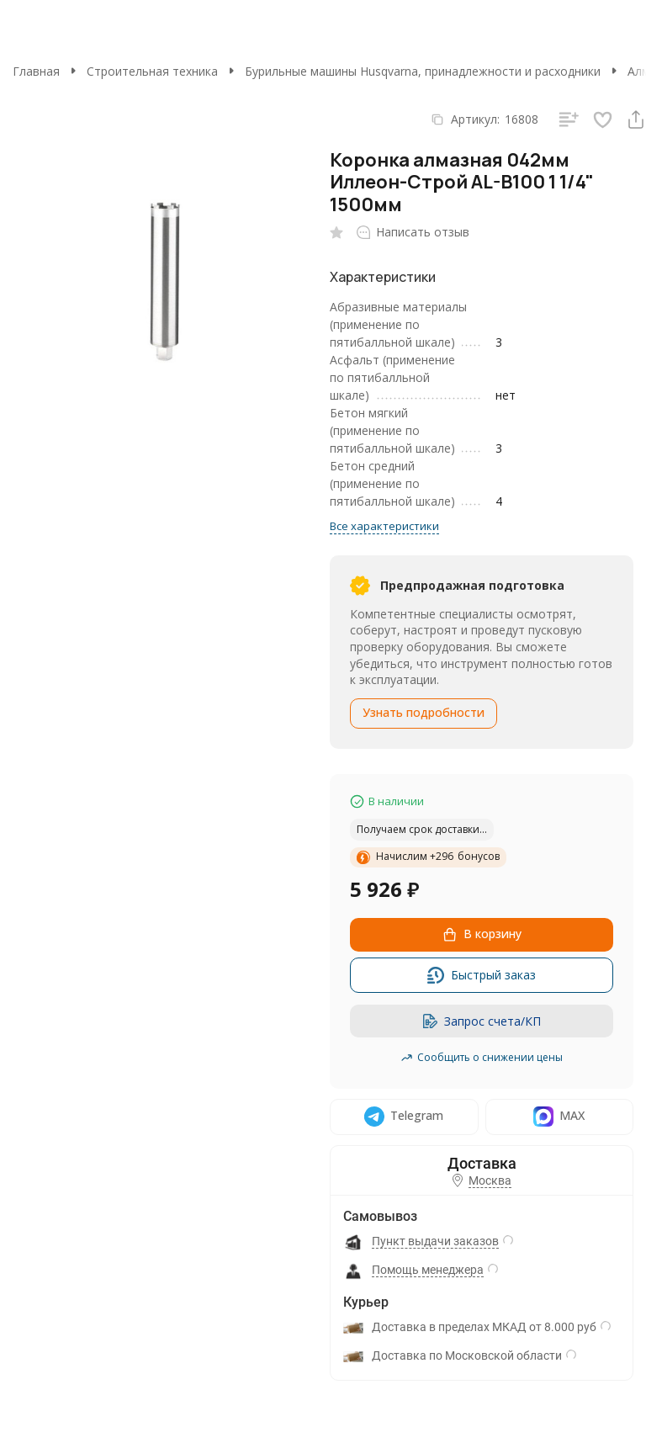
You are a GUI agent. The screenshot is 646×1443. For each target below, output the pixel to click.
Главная (36, 71)
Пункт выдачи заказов (435, 1241)
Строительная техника (152, 71)
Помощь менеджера (428, 1269)
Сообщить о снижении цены (481, 1057)
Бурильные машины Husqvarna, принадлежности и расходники (423, 71)
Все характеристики (384, 525)
